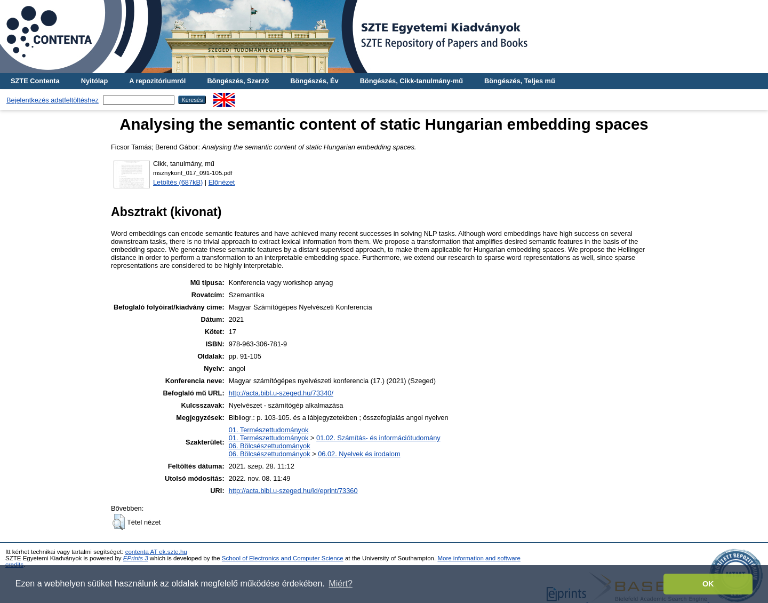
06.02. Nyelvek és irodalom (359, 454)
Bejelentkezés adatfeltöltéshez (52, 100)
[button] (119, 522)
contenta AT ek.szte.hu (156, 552)
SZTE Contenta (35, 81)
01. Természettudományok (269, 430)
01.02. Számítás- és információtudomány (378, 438)
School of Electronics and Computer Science (282, 558)
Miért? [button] (340, 583)
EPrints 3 (135, 558)
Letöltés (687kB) (178, 182)
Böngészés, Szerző (238, 81)
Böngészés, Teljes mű (519, 81)
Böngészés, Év (314, 81)
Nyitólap (94, 81)
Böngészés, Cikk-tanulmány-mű (411, 81)
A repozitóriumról (157, 81)
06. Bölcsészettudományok (269, 446)
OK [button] (708, 584)
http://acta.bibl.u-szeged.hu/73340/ (281, 393)
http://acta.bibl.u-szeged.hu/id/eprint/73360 (293, 491)
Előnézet (222, 182)
